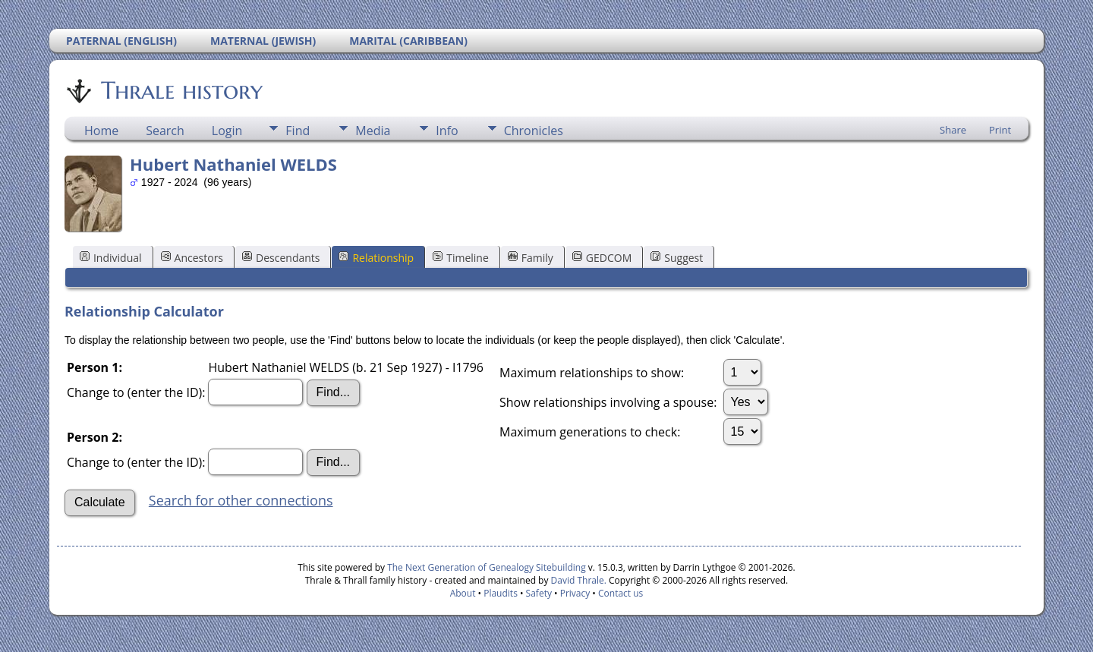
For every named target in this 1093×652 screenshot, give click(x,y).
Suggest (676, 257)
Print (1000, 130)
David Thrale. (577, 580)
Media (372, 130)
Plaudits (501, 593)
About (463, 593)
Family (530, 257)
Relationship (376, 257)
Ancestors (192, 257)
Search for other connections (241, 500)
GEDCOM (602, 257)
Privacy (575, 593)
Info (447, 130)
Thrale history (181, 90)
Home (101, 130)
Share (953, 130)
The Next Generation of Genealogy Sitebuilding (486, 567)
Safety (539, 593)
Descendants (281, 257)
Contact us (620, 593)
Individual (111, 257)
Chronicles (533, 130)
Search (165, 130)
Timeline (461, 257)
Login (227, 130)
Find (297, 130)
